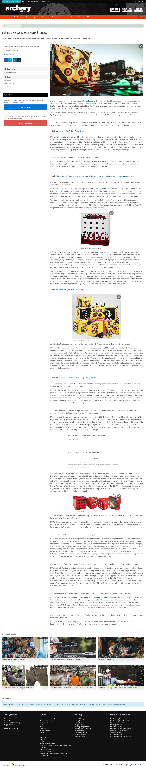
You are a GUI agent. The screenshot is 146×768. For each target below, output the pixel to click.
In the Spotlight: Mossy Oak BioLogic (71, 290)
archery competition (82, 727)
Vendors (17, 17)
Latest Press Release (47, 749)
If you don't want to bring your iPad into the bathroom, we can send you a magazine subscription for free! (97, 176)
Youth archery (79, 731)
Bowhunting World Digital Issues (121, 721)
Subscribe (7, 17)
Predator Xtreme (116, 727)
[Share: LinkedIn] (15, 60)
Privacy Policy (130, 765)
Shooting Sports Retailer (118, 731)
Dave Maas (78, 723)
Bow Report (44, 723)
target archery (80, 725)
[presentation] (97, 446)
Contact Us (8, 719)
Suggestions (8, 725)
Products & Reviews (46, 721)
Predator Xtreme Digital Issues (120, 729)
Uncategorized (45, 731)
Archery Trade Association (83, 729)
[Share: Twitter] (10, 60)
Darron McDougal (81, 733)
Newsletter (8, 721)
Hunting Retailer (116, 725)
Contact (26, 17)
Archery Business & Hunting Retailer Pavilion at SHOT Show (72, 17)
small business (80, 737)
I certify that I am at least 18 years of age (83, 452)
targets (6, 89)
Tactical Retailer (115, 733)
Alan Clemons (7, 80)
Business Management (13, 26)
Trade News (43, 729)
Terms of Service (139, 765)
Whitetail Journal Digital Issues (121, 737)
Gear (41, 725)
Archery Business (80, 735)
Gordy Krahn (79, 721)
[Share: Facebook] (6, 60)
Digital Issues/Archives (40, 17)
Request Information (47, 751)
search (140, 17)
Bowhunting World (116, 719)
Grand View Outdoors (117, 723)
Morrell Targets (8, 86)
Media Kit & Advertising (12, 723)
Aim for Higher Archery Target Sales (71, 131)
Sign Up (96, 458)
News (41, 727)
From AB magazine (9, 83)
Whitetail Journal (116, 735)
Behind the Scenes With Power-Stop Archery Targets (77, 378)
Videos (42, 733)
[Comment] (19, 60)
